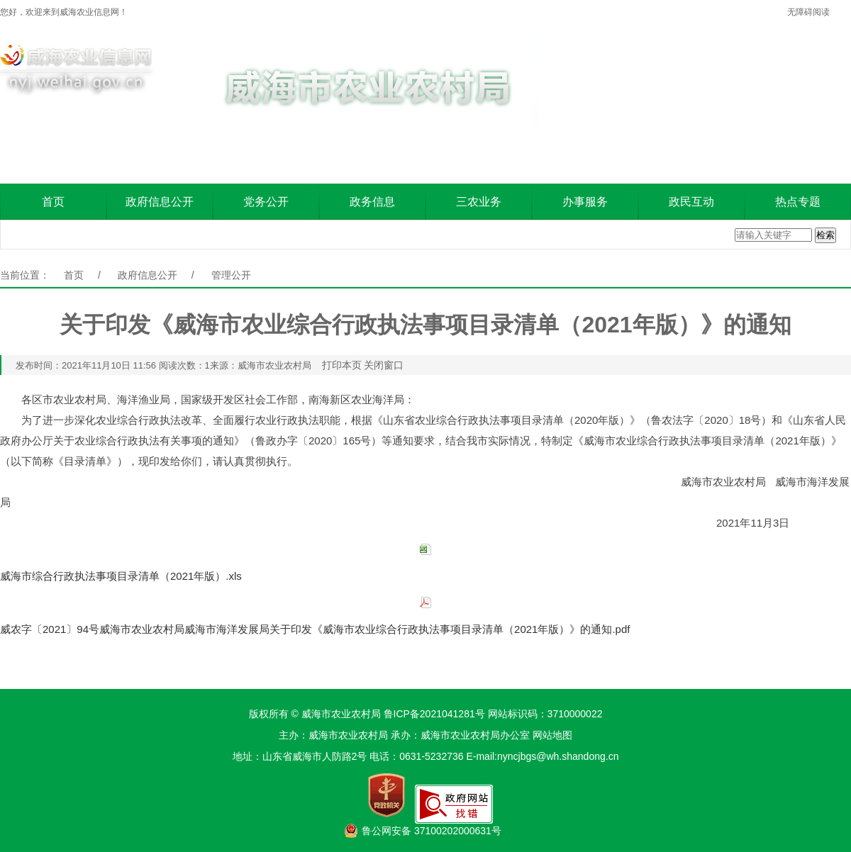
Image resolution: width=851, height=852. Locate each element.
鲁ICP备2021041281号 (434, 713)
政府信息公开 (160, 202)
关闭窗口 (384, 365)
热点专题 (798, 202)
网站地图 (552, 735)
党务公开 (266, 202)
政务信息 (372, 202)
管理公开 (231, 275)
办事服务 (585, 202)
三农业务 (478, 202)
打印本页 (342, 365)
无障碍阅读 (808, 12)
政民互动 (691, 202)
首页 (53, 202)
